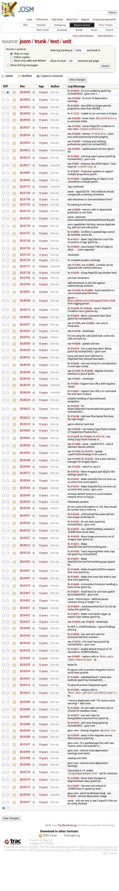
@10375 (25, 793)
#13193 (75, 355)
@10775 (25, 188)
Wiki (25, 25)
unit (67, 41)
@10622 (25, 426)
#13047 (75, 586)
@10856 (25, 92)
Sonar (94, 30)
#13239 (75, 314)
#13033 (75, 616)
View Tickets (105, 25)
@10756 (25, 202)
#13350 (75, 180)
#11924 (76, 127)
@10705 (25, 284)
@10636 (25, 386)
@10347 (25, 816)
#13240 (87, 314)
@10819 (25, 159)
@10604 (25, 446)
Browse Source (82, 25)
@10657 (25, 331)
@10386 (25, 778)
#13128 (76, 337)
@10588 (25, 469)
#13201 (76, 386)
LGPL (105, 866)
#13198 (75, 424)
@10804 (25, 182)
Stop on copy (19, 53)
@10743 (25, 222)
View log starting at (68, 50)
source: (10, 41)
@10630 (25, 400)
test (54, 41)
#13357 (76, 150)
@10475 (25, 595)
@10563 (25, 497)
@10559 (25, 511)
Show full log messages (22, 65)
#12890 (76, 135)
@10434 (25, 682)
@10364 (25, 808)
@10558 (25, 518)
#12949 (75, 799)
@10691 (25, 298)
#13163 (75, 524)
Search (109, 30)
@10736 (25, 244)
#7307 (75, 165)
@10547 (25, 548)
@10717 (25, 271)
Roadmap (62, 30)
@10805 (25, 174)
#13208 (76, 350)
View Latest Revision (83, 35)
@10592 (25, 461)
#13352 (75, 157)
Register (85, 19)
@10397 (25, 757)
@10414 (25, 697)
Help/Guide (57, 19)
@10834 (25, 136)
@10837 (25, 129)
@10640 (25, 372)
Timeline (41, 25)
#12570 (75, 278)
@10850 (25, 114)
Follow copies (20, 57)
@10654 (25, 337)
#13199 (75, 413)
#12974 (76, 652)
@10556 (25, 533)
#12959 (75, 720)
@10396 (25, 765)
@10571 (25, 482)
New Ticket (43, 30)
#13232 (76, 119)
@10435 (25, 676)
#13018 (90, 632)
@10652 (25, 344)
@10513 (25, 555)
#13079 (75, 538)
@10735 (25, 252)
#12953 (72, 809)
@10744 (25, 214)
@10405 (25, 721)
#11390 (76, 269)
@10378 (25, 786)
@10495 (25, 572)
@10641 (25, 365)
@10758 (25, 195)
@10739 (25, 229)
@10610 (25, 432)
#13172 (75, 480)
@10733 (25, 259)
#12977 (75, 727)
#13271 (75, 242)
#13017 (75, 659)
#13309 (76, 98)
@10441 (25, 661)
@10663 (25, 323)
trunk (40, 41)
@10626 (25, 408)
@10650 (25, 351)
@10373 (25, 801)
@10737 (25, 237)
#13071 (75, 553)
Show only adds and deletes (28, 60)
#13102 (75, 561)
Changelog (60, 25)
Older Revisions (105, 35)
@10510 (25, 563)
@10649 (25, 357)
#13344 (75, 113)
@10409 (25, 714)
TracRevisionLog (66, 838)
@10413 (25, 705)
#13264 (75, 250)
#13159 (75, 531)
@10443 (25, 654)
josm (25, 41)
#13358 (75, 105)
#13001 (76, 667)
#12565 (87, 445)
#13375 (75, 90)
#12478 (76, 437)
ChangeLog (72, 849)
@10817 (25, 167)
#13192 (89, 460)
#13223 (75, 321)
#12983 (75, 701)
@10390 (25, 771)
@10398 (25, 750)
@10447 (25, 632)
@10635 (25, 393)
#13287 (75, 172)
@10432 (25, 690)
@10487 (25, 580)
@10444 (25, 646)
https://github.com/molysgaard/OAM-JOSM (91, 305)
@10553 (25, 540)
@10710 (25, 278)
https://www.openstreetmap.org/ (99, 860)
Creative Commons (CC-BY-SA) (52, 863)
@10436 (25, 669)
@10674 (25, 316)
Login (29, 19)
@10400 (25, 736)
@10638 (25, 380)
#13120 (89, 467)
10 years (43, 92)
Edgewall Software (43, 856)
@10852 (25, 107)
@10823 (25, 151)
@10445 (25, 638)
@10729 (25, 265)
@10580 (25, 476)
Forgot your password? (104, 19)
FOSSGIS (33, 860)
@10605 (25, 439)
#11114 (100, 445)
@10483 (25, 588)
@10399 (25, 743)
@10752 (25, 208)
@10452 (25, 625)
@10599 (25, 454)
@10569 (25, 490)
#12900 (75, 235)
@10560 (25, 505)
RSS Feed (50, 849)
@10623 (25, 417)
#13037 (75, 601)
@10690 (25, 307)
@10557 (25, 525)
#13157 (75, 488)
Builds (79, 30)
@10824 (25, 144)
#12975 (75, 748)
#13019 (75, 623)
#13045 (75, 594)
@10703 (25, 290)
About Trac (72, 19)
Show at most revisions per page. (74, 60)
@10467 (25, 603)
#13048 (75, 579)
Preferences (42, 19)
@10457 (25, 618)
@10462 (25, 610)
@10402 (25, 729)
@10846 (25, 121)
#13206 (89, 378)
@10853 (25, 100)
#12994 (76, 632)
